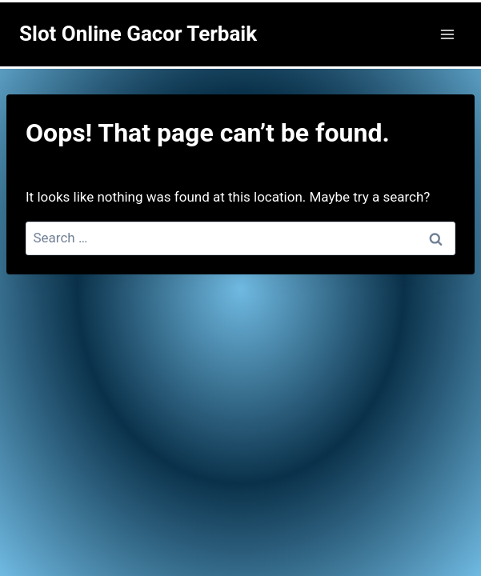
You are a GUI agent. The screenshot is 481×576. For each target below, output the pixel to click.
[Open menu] (447, 34)
